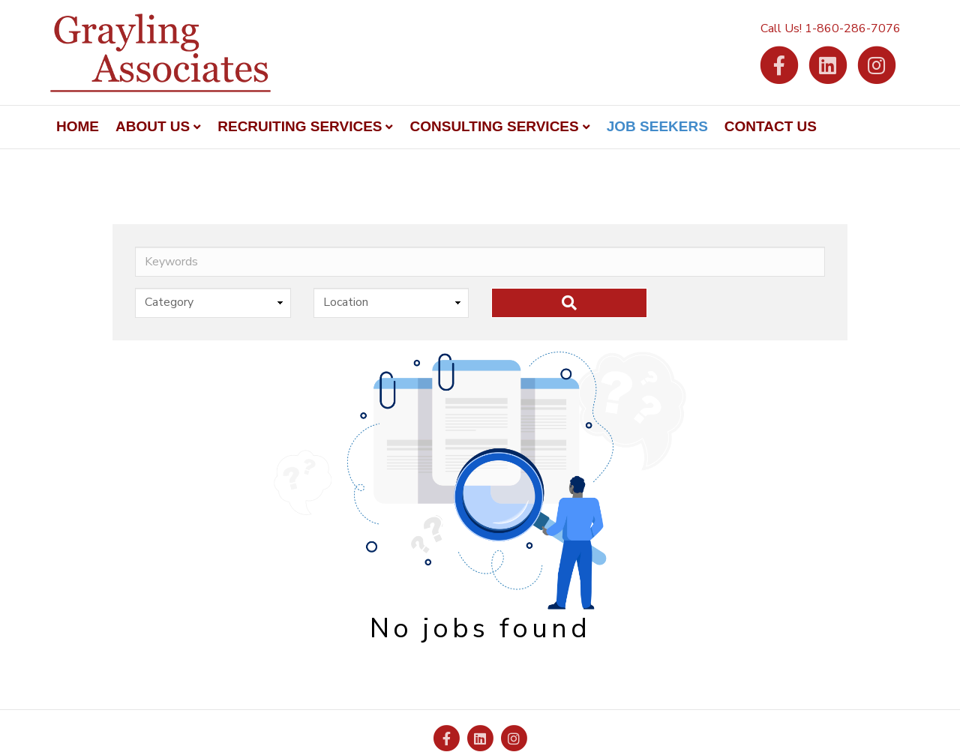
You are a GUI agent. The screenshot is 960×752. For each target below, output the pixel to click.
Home (77, 126)
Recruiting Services (300, 126)
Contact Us (770, 126)
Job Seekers (657, 126)
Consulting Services (494, 126)
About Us (153, 126)
